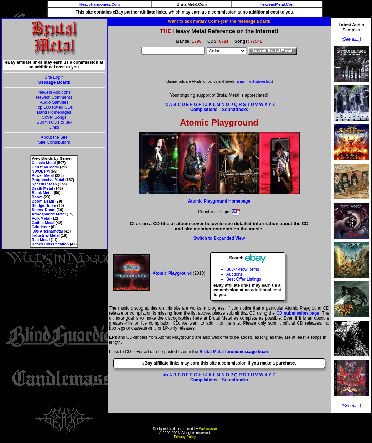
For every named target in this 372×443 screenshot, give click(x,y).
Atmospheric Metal (49, 214)
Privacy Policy (185, 437)
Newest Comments (54, 97)
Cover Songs (54, 117)
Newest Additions (54, 92)
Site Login (54, 77)
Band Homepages (54, 112)
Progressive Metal (48, 180)
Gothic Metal (43, 222)
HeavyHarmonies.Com (99, 4)
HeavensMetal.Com (276, 4)
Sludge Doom (44, 205)
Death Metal (42, 188)
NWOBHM (41, 171)
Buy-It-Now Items (242, 269)
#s (165, 104)
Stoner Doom (44, 210)
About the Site (54, 137)
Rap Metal (41, 240)
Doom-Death (43, 201)
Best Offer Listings (243, 279)
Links (54, 127)
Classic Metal (44, 163)
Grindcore (41, 227)
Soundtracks (235, 109)
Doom (37, 197)
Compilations (203, 109)
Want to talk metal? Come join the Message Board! (219, 21)
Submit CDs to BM (54, 122)
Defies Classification (50, 244)
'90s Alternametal (47, 231)
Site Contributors (54, 142)
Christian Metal (45, 167)
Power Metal (43, 175)
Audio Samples (54, 102)
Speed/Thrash (44, 184)
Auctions (234, 274)
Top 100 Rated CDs (54, 107)
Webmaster (208, 429)
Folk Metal (41, 218)
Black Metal (42, 192)
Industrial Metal (46, 235)
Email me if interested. (254, 81)
